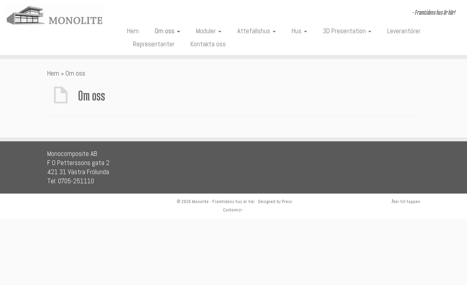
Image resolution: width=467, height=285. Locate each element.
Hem (133, 31)
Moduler (208, 31)
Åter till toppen (406, 201)
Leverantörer (404, 31)
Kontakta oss (208, 44)
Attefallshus (256, 31)
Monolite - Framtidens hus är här (223, 201)
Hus (299, 31)
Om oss (167, 31)
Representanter (154, 44)
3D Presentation (347, 31)
